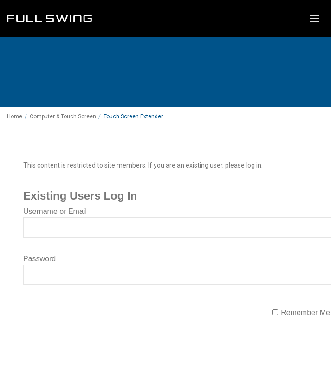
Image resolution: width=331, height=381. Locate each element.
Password (39, 259)
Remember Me (305, 312)
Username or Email (55, 211)
